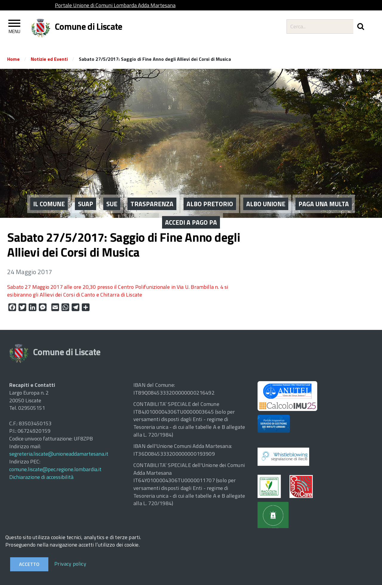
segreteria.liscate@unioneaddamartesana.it (58, 454)
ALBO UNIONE (265, 186)
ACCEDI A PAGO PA (191, 205)
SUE (111, 186)
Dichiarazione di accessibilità (41, 477)
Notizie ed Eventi (49, 59)
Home (13, 59)
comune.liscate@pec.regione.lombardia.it (55, 469)
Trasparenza (151, 186)
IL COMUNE (49, 186)
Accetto (29, 564)
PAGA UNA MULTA (323, 186)
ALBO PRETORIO (210, 186)
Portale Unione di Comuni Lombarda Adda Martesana (115, 5)
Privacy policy (70, 564)
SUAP (85, 186)
